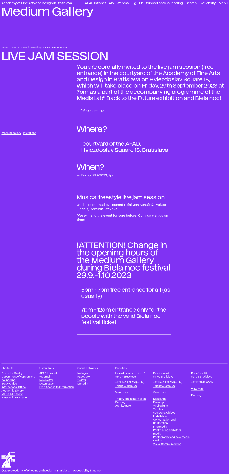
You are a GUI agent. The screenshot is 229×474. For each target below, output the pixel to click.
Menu (223, 3)
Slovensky (208, 3)
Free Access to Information (56, 387)
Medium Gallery (32, 48)
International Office (13, 387)
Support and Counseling (164, 3)
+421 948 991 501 (163, 382)
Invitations (29, 133)
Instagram (83, 373)
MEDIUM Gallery (12, 394)
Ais (111, 3)
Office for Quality (12, 373)
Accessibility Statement (88, 471)
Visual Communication (167, 444)
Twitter (81, 380)
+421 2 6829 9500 (164, 386)
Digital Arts (159, 399)
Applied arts (160, 406)
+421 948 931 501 (125, 382)
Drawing (158, 402)
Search (191, 3)
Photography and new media (171, 437)
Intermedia (160, 427)
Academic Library (12, 391)
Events (15, 48)
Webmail (123, 3)
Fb (141, 3)
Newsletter (46, 380)
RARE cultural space (14, 397)
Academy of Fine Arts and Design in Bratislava (36, 3)
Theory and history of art (130, 399)
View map (121, 392)
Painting (120, 402)
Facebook (83, 377)
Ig (134, 3)
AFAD (4, 48)
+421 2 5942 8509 (202, 382)
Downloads (46, 384)
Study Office (9, 384)
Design (157, 440)
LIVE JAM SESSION (56, 48)
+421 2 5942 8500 (126, 386)
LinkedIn (82, 384)
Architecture (123, 406)
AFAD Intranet (95, 3)
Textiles (158, 409)
